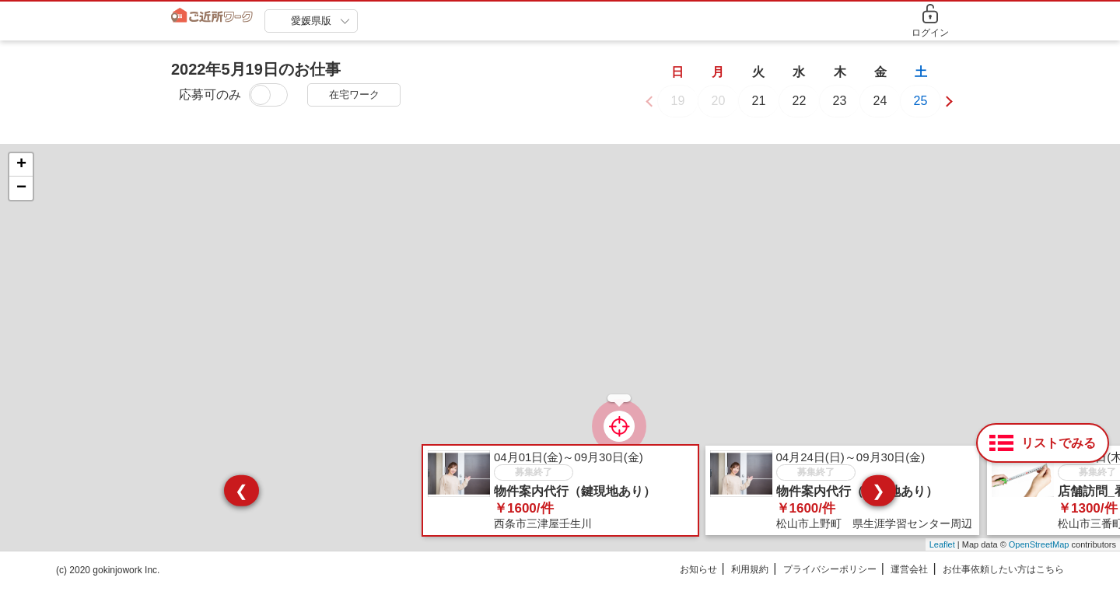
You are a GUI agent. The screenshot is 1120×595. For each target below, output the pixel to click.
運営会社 (909, 578)
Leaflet (942, 553)
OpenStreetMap (1039, 553)
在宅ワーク (354, 94)
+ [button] (21, 174)
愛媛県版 (311, 20)
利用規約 (749, 578)
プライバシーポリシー (830, 578)
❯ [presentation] (878, 499)
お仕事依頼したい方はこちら (1003, 578)
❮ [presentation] (241, 499)
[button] (946, 110)
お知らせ (698, 578)
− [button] (21, 197)
